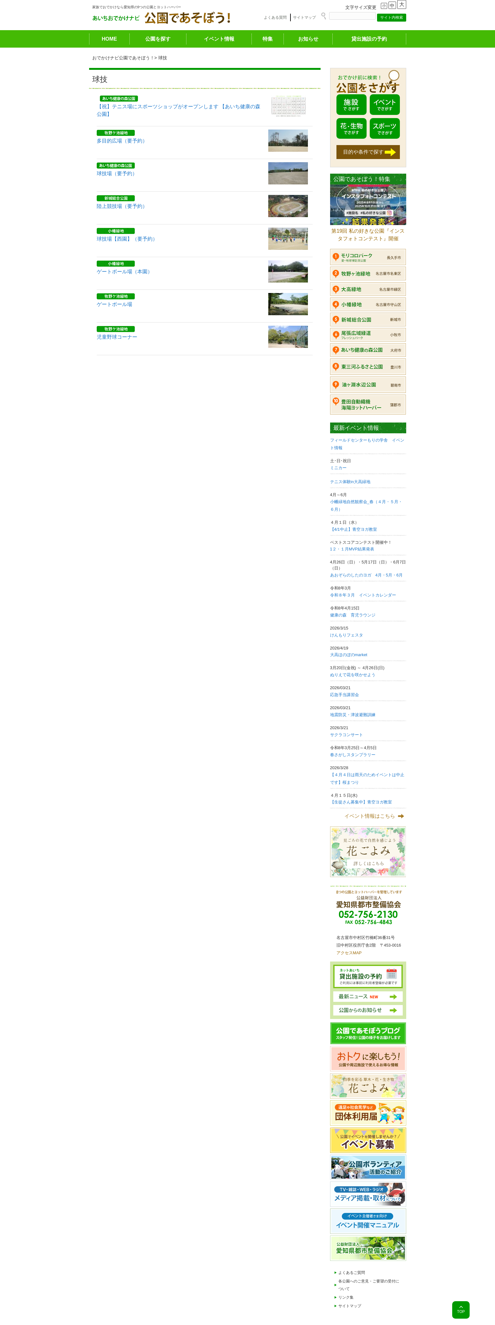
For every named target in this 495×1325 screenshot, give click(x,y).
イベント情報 (219, 39)
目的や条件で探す (363, 152)
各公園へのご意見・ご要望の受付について (368, 1285)
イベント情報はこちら (369, 816)
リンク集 (346, 1297)
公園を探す (158, 39)
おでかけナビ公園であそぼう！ (123, 57)
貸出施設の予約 (369, 39)
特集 (268, 39)
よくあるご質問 (351, 1272)
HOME (109, 39)
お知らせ (308, 39)
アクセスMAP (349, 952)
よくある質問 (275, 17)
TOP (461, 1311)
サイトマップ (304, 17)
